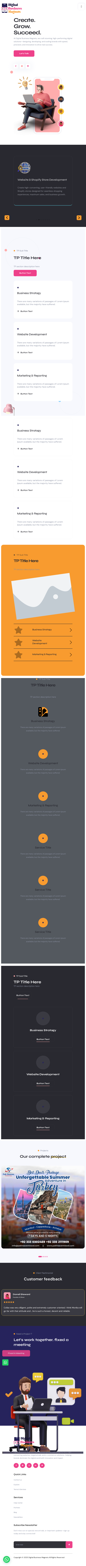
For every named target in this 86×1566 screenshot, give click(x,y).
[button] (7, 220)
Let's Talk (24, 56)
